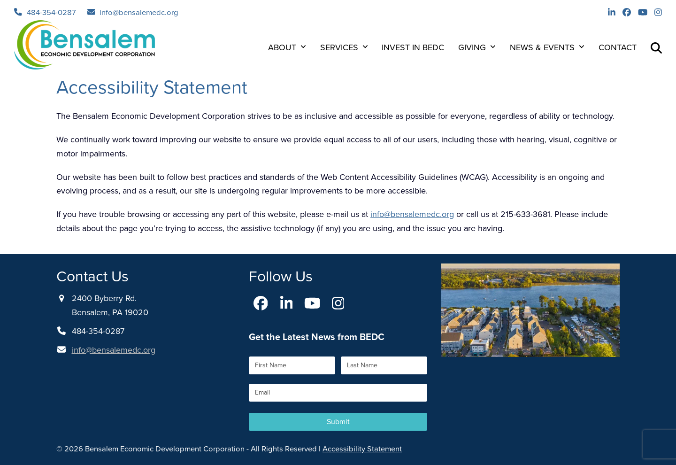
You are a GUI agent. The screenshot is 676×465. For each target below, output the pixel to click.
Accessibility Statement (362, 449)
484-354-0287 (51, 12)
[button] (656, 47)
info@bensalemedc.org (139, 12)
